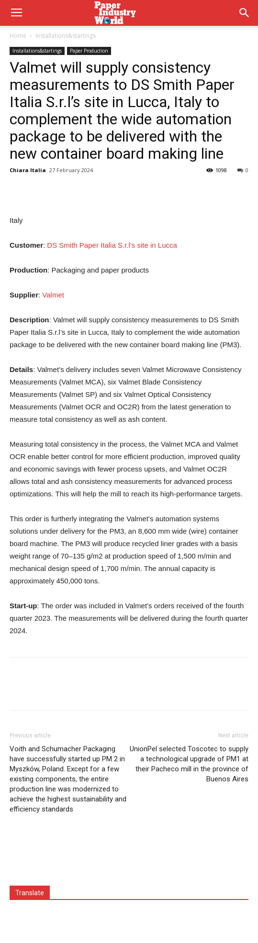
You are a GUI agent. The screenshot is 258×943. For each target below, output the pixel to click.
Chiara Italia (28, 170)
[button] (244, 13)
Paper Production (89, 50)
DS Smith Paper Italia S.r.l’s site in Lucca (112, 245)
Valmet (53, 295)
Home (18, 36)
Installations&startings (65, 36)
